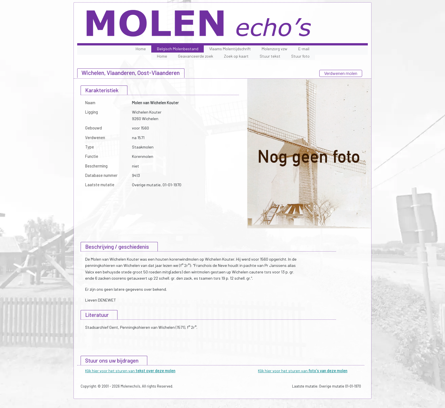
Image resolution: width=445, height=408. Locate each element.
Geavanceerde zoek (195, 56)
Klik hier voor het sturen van (130, 370)
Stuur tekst (270, 56)
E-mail (303, 48)
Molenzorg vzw (274, 48)
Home (141, 48)
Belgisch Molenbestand (177, 48)
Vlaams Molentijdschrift (230, 48)
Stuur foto (300, 56)
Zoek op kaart (236, 56)
